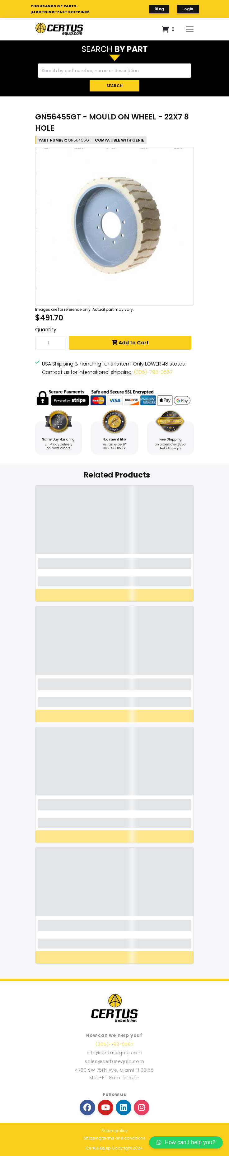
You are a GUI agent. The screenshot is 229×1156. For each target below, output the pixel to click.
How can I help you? (186, 1142)
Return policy (114, 1130)
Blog (159, 9)
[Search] (114, 70)
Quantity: (46, 329)
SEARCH (114, 85)
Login (188, 9)
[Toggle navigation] (190, 29)
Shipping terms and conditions (114, 1138)
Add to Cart (130, 342)
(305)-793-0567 (153, 372)
